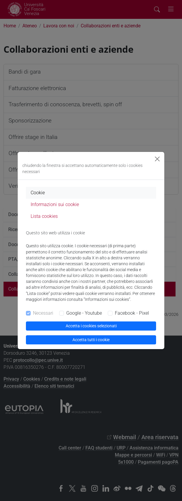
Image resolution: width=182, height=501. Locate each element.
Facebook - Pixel (132, 313)
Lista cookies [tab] (44, 216)
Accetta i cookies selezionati (91, 326)
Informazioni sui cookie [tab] (55, 204)
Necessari (43, 313)
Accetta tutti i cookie (91, 339)
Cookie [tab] (38, 192)
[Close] (157, 159)
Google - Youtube (84, 313)
